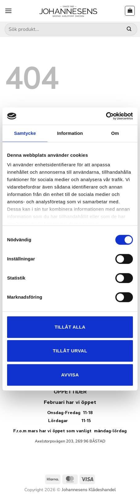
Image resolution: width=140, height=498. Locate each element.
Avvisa (70, 374)
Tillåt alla (70, 327)
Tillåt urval (70, 350)
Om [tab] (115, 133)
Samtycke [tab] (25, 133)
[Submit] (129, 29)
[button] (8, 10)
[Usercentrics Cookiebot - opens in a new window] (106, 116)
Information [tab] (70, 133)
